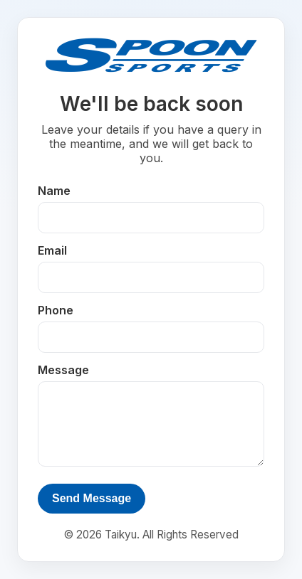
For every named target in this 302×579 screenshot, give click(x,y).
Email (52, 250)
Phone (55, 310)
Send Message (91, 498)
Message (63, 370)
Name (54, 191)
